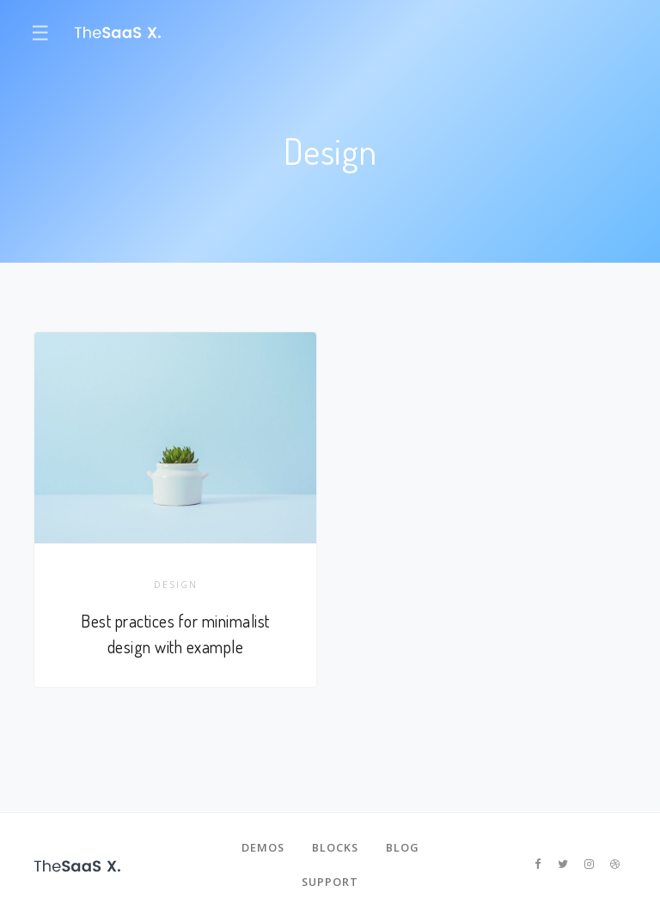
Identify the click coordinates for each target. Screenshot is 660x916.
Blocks (335, 847)
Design (176, 585)
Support (330, 881)
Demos (262, 847)
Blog (402, 847)
